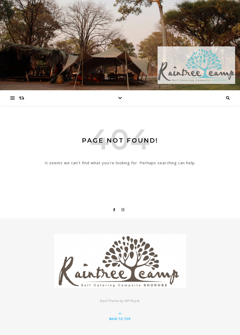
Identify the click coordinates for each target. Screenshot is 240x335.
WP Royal (132, 300)
